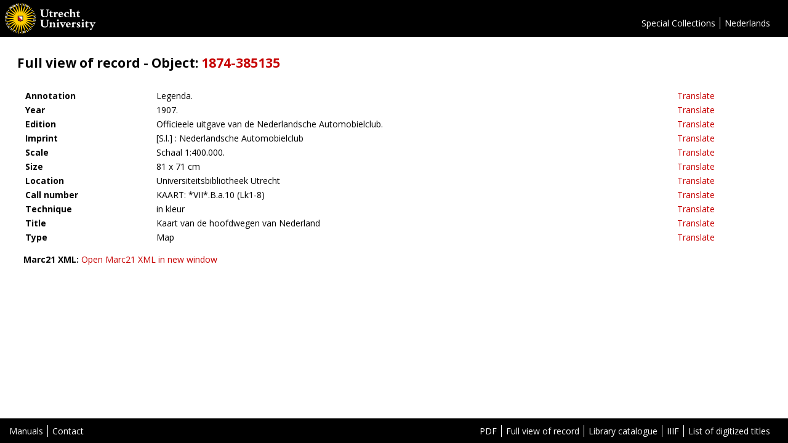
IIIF (673, 431)
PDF (488, 431)
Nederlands (747, 23)
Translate (696, 96)
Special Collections (678, 23)
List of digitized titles (729, 431)
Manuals (26, 431)
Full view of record (542, 431)
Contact (68, 431)
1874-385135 (240, 62)
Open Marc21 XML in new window (149, 259)
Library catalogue (623, 431)
